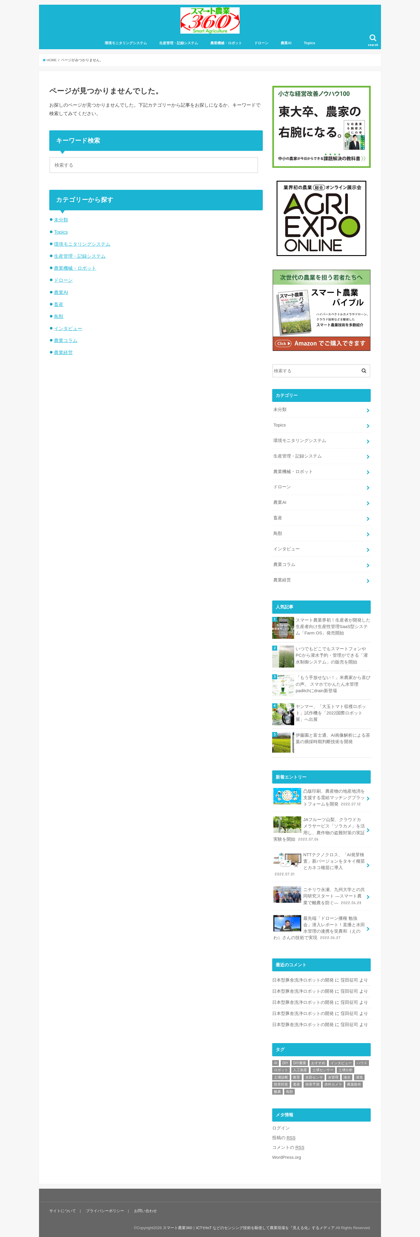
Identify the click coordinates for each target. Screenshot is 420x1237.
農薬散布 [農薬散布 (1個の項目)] (354, 1084)
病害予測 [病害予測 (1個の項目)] (312, 1084)
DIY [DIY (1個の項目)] (285, 1063)
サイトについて (62, 1211)
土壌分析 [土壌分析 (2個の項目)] (345, 1070)
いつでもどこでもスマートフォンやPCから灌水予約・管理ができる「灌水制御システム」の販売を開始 (332, 655)
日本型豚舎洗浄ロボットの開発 (303, 980)
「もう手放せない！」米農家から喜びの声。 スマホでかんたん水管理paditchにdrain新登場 (333, 684)
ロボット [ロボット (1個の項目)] (281, 1070)
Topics (309, 43)
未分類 (61, 219)
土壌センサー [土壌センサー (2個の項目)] (322, 1070)
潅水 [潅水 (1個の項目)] (346, 1077)
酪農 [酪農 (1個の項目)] (277, 1092)
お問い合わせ (145, 1211)
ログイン (281, 1128)
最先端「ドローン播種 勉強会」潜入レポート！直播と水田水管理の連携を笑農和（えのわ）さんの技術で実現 (319, 928)
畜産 (58, 304)
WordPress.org (286, 1157)
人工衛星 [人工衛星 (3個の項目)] (300, 1070)
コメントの (288, 1147)
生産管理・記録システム (178, 43)
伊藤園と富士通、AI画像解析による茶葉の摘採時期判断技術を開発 (333, 738)
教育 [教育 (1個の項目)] (296, 1077)
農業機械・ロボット (226, 43)
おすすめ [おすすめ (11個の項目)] (318, 1063)
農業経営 (63, 352)
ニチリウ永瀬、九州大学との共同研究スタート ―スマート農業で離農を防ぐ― (319, 895)
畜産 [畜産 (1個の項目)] (296, 1084)
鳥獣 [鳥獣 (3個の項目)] (289, 1092)
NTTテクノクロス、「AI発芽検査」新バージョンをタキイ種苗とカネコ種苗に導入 (319, 864)
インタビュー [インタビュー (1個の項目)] (341, 1063)
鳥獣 (58, 316)
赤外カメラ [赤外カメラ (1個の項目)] (333, 1084)
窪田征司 (349, 980)
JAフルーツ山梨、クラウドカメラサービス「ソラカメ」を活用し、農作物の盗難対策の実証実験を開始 (319, 829)
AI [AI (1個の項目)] (275, 1063)
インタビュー (68, 328)
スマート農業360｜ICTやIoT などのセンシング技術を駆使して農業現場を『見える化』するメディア (249, 1228)
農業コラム (65, 340)
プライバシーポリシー (105, 1211)
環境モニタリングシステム (126, 43)
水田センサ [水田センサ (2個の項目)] (314, 1077)
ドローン (261, 43)
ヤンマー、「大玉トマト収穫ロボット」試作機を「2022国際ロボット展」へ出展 (331, 713)
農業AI (286, 43)
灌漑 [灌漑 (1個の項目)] (359, 1077)
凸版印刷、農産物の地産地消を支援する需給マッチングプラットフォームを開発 (319, 797)
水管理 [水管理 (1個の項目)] (333, 1077)
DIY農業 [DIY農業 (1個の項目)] (299, 1063)
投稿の (284, 1137)
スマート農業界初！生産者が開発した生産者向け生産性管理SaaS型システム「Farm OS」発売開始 (333, 626)
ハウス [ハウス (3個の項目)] (362, 1063)
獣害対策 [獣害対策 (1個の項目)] (281, 1084)
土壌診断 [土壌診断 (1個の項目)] (281, 1077)
